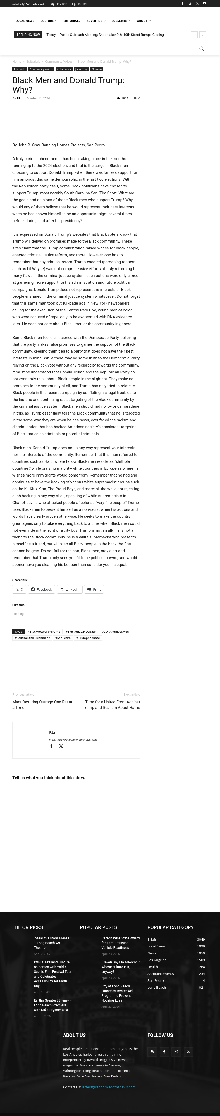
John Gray (81, 69)
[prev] (194, 34)
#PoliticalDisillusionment (32, 638)
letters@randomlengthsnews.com (109, 1074)
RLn (19, 98)
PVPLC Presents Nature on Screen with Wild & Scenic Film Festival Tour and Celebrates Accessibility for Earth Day (52, 965)
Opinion (97, 69)
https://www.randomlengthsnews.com (73, 740)
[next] (202, 34)
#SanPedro (63, 638)
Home (16, 61)
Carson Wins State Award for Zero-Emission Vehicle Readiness (119, 942)
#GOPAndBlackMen (115, 631)
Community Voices (59, 61)
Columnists (64, 69)
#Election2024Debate (81, 631)
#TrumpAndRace (88, 638)
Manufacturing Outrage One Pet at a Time (42, 705)
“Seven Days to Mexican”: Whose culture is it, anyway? (119, 965)
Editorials (33, 61)
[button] (201, 48)
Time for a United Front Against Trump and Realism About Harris (111, 705)
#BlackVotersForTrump (44, 631)
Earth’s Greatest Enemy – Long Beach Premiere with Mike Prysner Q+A (52, 993)
